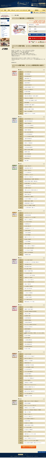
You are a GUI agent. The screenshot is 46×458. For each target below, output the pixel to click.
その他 (3, 36)
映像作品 (3, 34)
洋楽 (2, 30)
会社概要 (11, 456)
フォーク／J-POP (4, 28)
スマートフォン (21, 454)
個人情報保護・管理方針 (17, 456)
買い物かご (37, 12)
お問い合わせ (36, 456)
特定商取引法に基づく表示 (29, 456)
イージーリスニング (4, 33)
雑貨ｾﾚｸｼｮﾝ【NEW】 (4, 35)
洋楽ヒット (2, 23)
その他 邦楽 (3, 29)
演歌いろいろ (5, 23)
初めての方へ (23, 456)
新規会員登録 (43, 12)
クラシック (3, 31)
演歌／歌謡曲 (4, 27)
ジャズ (3, 32)
